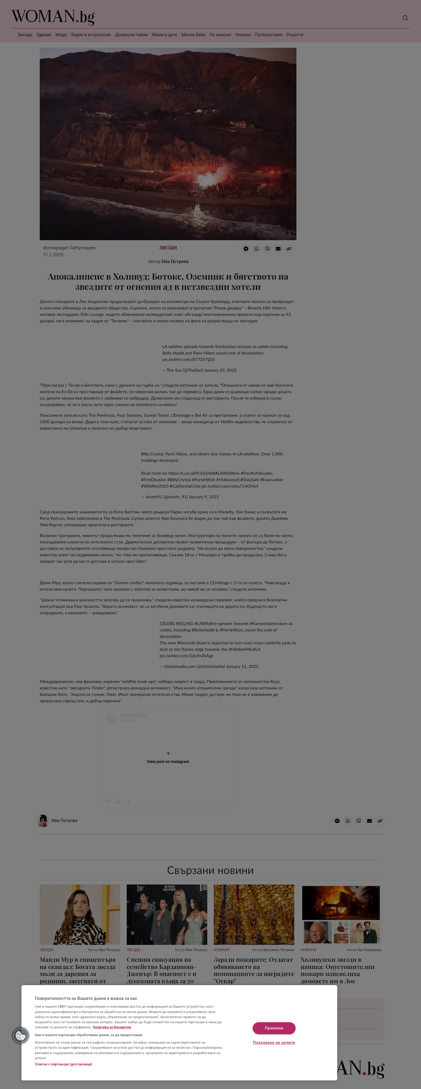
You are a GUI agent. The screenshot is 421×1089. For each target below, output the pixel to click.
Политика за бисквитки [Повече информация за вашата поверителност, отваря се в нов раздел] (112, 1027)
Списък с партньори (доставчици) (63, 1064)
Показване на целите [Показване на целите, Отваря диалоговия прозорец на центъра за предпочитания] (274, 1042)
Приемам (274, 1028)
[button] (20, 1035)
